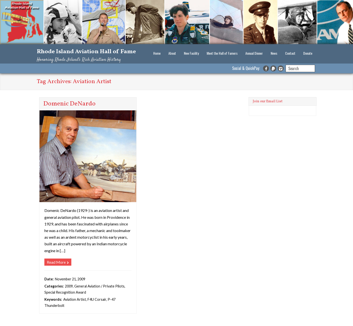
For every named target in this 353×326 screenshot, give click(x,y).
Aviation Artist (74, 299)
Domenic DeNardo (69, 103)
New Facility (191, 53)
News (274, 53)
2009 (69, 286)
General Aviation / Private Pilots (99, 286)
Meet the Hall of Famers (222, 53)
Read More (56, 262)
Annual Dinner (254, 53)
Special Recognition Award (65, 292)
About (172, 53)
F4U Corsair (97, 299)
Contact (290, 53)
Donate (307, 53)
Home (157, 53)
